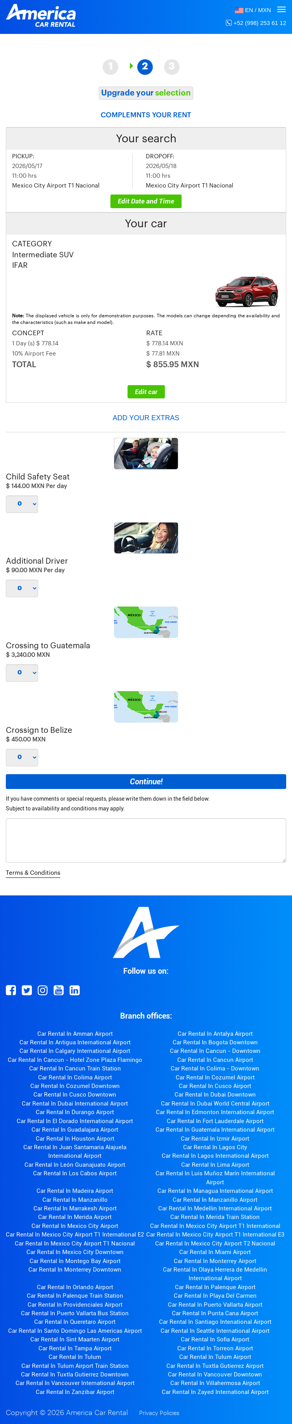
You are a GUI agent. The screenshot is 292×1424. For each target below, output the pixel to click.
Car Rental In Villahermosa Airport (215, 1383)
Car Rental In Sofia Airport (215, 1339)
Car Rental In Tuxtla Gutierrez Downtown (75, 1374)
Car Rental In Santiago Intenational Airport (215, 1321)
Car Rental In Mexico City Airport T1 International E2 (75, 1234)
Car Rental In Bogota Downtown (215, 1042)
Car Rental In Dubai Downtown (215, 1094)
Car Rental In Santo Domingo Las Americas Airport (75, 1330)
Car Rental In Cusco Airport (215, 1086)
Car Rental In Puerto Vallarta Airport (215, 1304)
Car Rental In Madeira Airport (75, 1190)
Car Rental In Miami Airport (215, 1252)
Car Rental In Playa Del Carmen (215, 1295)
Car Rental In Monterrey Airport (215, 1261)
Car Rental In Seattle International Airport (215, 1330)
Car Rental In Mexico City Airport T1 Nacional (75, 1243)
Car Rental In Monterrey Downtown (74, 1269)
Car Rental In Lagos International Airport (215, 1155)
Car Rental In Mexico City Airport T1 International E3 (215, 1234)
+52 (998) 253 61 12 (256, 22)
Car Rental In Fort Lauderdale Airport (215, 1121)
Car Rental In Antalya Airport (215, 1033)
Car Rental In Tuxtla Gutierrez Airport (215, 1365)
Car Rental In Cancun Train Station (75, 1068)
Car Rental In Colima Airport (75, 1077)
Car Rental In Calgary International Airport (74, 1050)
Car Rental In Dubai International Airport (75, 1103)
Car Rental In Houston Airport (75, 1138)
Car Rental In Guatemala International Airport (215, 1129)
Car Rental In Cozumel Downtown (75, 1086)
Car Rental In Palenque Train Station (75, 1295)
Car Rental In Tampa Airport (75, 1348)
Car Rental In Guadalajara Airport (74, 1129)
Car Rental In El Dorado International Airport (75, 1121)
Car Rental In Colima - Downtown (215, 1068)
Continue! (146, 781)
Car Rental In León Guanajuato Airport (74, 1164)
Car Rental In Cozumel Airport (215, 1077)
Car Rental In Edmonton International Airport (215, 1112)
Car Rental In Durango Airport (75, 1112)
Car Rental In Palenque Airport (215, 1287)
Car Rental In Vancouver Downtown (215, 1374)
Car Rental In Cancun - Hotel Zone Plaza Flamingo (75, 1059)
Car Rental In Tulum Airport (215, 1356)
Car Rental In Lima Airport (215, 1164)
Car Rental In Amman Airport (75, 1033)
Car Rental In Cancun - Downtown (215, 1050)
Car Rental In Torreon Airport (215, 1348)
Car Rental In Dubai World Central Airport (215, 1103)
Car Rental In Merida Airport (75, 1217)
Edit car (146, 392)
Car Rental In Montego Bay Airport (75, 1261)
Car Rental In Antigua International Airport (75, 1042)
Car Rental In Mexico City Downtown (75, 1252)
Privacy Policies (159, 1413)
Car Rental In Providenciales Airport (75, 1304)
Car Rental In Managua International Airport (215, 1190)
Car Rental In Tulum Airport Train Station (75, 1365)
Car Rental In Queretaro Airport (74, 1321)
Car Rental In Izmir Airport (215, 1138)
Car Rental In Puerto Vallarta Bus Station (75, 1313)
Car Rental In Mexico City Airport (74, 1225)
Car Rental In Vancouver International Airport (75, 1383)
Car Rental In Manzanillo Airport (215, 1199)
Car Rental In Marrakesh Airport (75, 1208)
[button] (253, 10)
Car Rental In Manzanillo (75, 1199)
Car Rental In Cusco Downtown (74, 1094)
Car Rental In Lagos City (215, 1147)
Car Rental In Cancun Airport (215, 1059)
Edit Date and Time (146, 201)
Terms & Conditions (33, 873)
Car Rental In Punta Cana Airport (215, 1313)
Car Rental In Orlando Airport (75, 1287)
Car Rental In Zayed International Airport (215, 1392)
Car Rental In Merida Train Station (215, 1217)
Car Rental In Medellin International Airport (215, 1208)
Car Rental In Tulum (75, 1356)
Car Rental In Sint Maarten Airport (74, 1339)
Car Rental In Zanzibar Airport (75, 1392)
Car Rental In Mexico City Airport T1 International (215, 1225)
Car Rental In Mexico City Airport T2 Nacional (215, 1243)
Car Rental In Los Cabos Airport (75, 1173)
